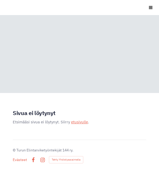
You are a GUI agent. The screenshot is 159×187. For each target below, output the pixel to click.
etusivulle (79, 121)
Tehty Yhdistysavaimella (66, 159)
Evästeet (20, 160)
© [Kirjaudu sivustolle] (14, 150)
